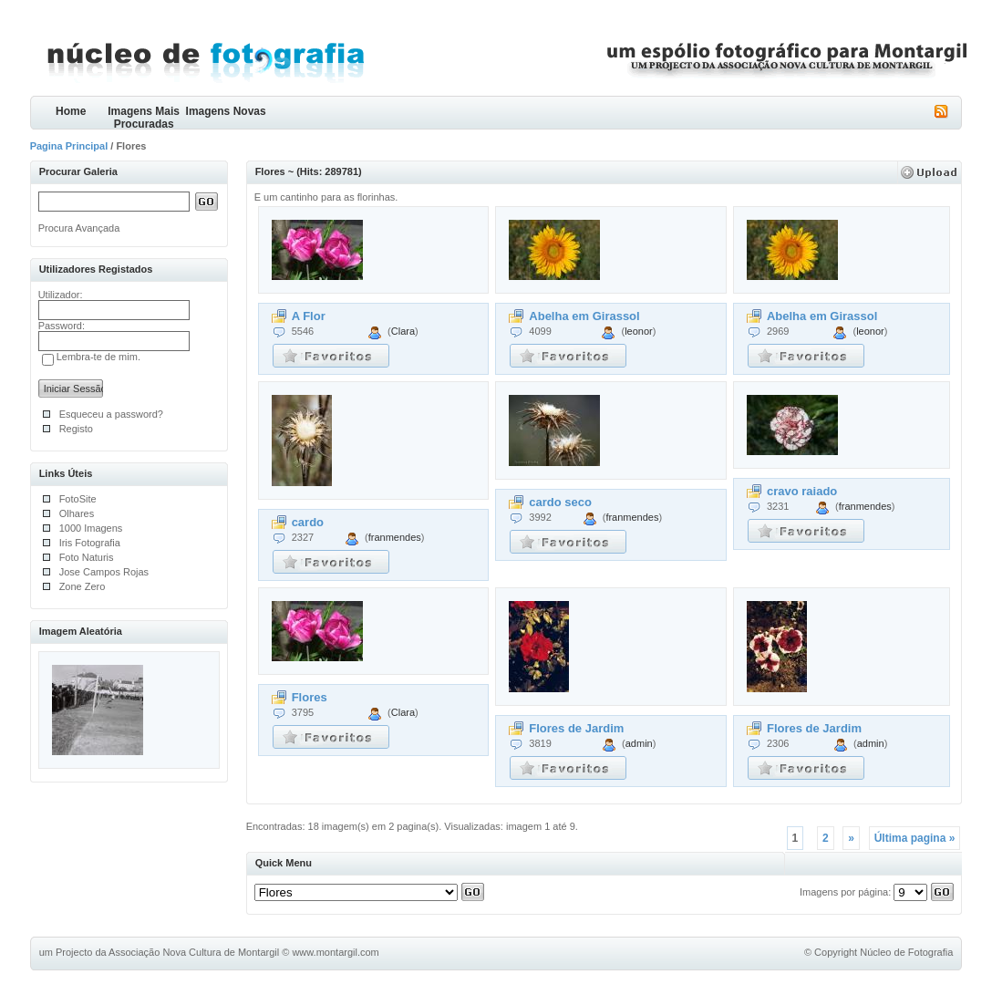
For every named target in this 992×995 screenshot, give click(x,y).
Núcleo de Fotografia (906, 952)
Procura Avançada (79, 228)
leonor (639, 331)
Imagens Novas (226, 111)
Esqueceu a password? (111, 414)
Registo (76, 428)
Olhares (77, 513)
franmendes (394, 537)
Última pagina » (915, 838)
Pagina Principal (69, 145)
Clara (403, 331)
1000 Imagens (91, 528)
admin (639, 743)
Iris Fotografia (89, 542)
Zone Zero (82, 586)
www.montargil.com (335, 952)
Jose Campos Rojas (104, 571)
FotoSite (78, 498)
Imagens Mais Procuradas (144, 117)
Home (71, 111)
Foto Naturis (86, 557)
